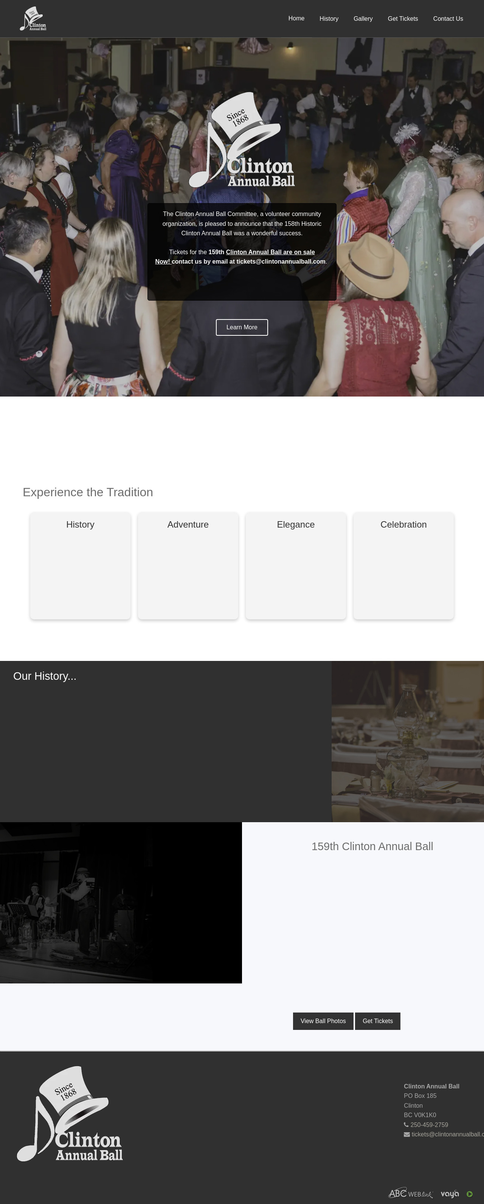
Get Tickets (403, 18)
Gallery (363, 18)
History (329, 18)
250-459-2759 (429, 1125)
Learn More (242, 327)
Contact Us (448, 18)
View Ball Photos (323, 1021)
